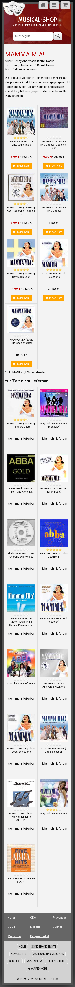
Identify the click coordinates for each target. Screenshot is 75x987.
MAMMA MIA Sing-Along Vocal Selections (21, 750)
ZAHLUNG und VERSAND (48, 953)
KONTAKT (15, 961)
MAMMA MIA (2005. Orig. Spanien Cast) (21, 341)
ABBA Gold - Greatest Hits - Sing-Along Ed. (21, 490)
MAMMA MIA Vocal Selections (53, 275)
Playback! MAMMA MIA (53, 813)
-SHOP (37, 19)
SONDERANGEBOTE (43, 946)
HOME (22, 946)
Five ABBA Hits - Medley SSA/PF (21, 880)
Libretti (35, 926)
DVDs (11, 926)
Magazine (14, 936)
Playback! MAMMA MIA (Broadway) (53, 425)
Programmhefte (39, 936)
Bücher (57, 926)
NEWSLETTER (19, 953)
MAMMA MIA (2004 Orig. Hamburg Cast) (21, 425)
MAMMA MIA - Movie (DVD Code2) (54, 209)
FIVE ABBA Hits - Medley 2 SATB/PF (54, 555)
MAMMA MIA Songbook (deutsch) (54, 620)
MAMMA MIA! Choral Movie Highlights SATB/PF (21, 817)
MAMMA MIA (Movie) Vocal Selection (53, 750)
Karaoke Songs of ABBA (21, 683)
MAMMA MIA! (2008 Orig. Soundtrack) (21, 143)
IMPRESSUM (34, 961)
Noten (12, 917)
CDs (33, 917)
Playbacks (60, 917)
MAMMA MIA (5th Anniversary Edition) (53, 685)
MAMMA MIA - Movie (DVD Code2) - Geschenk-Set (54, 145)
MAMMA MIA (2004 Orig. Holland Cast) (54, 490)
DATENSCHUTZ (56, 961)
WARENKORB (37, 968)
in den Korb (21, 165)
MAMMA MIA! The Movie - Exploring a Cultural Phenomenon (21, 621)
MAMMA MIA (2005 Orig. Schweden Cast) (21, 275)
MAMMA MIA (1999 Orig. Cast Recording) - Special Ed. (21, 211)
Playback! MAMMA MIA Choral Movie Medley (21, 555)
